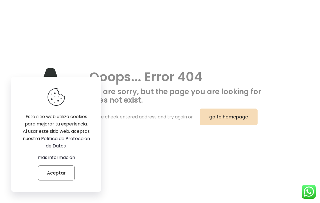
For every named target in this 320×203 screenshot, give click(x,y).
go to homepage (228, 117)
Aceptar (56, 173)
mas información (56, 157)
